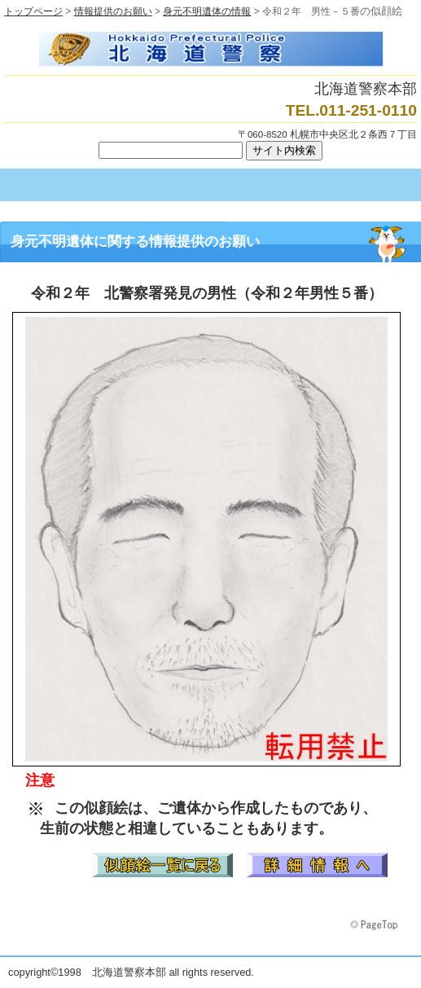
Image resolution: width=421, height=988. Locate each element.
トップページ (33, 11)
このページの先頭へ (375, 925)
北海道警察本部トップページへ (210, 49)
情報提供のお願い (113, 11)
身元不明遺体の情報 (207, 11)
